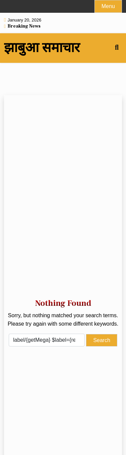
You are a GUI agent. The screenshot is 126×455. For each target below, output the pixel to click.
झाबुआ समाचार (42, 48)
